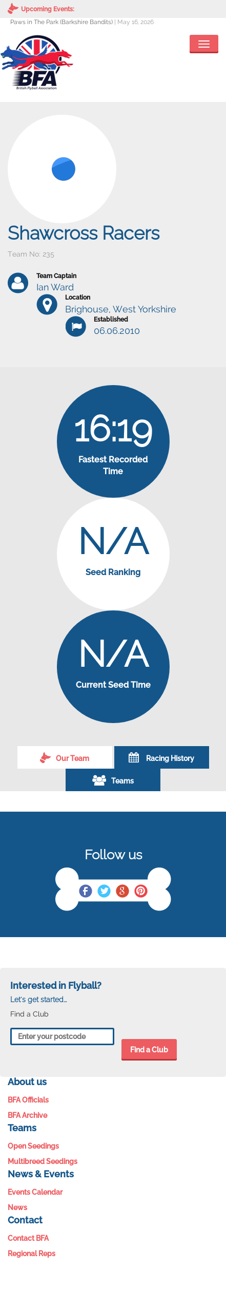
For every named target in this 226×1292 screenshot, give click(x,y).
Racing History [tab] (161, 757)
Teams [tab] (113, 780)
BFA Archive (27, 1115)
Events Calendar (35, 1192)
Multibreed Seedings (42, 1161)
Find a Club (149, 1050)
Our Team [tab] (64, 757)
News (17, 1207)
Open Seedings (33, 1146)
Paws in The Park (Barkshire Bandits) (61, 22)
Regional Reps (31, 1253)
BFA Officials (28, 1100)
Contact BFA (28, 1238)
